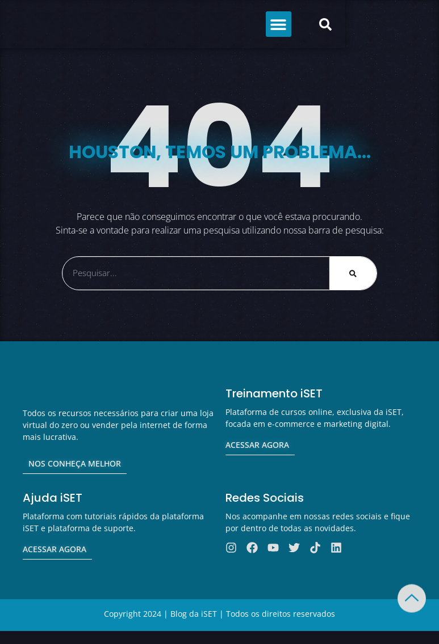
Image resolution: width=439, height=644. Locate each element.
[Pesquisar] (353, 273)
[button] (363, 24)
